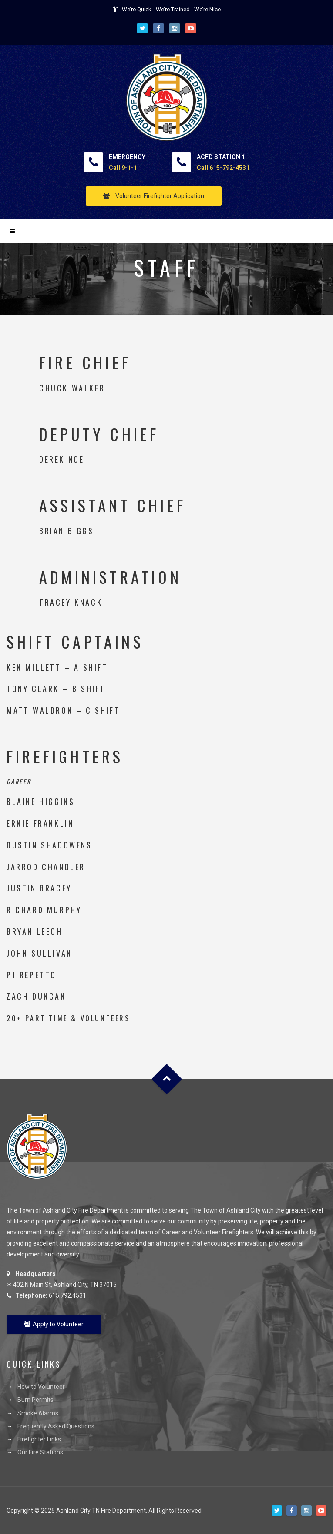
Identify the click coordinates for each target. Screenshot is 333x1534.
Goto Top (166, 1079)
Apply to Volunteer (54, 1324)
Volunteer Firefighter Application (153, 195)
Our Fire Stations (40, 1452)
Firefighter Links (39, 1439)
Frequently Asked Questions (55, 1426)
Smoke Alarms (37, 1413)
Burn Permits (35, 1399)
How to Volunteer (41, 1386)
